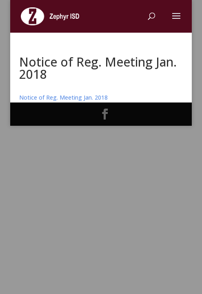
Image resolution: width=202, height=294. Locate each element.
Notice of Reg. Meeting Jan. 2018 (63, 97)
